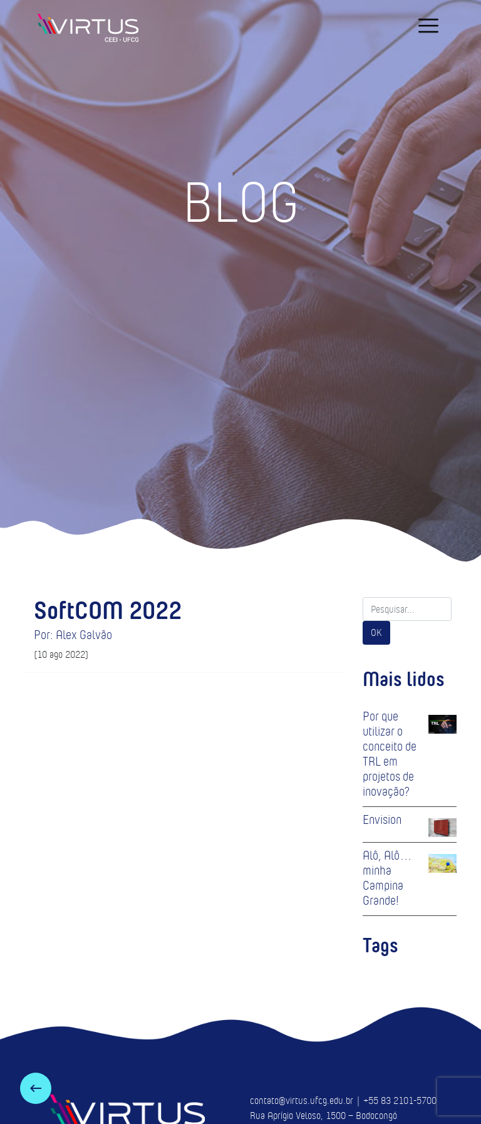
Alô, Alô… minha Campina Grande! (387, 878)
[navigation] (428, 26)
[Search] (407, 609)
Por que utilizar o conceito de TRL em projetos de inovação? (389, 754)
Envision (382, 819)
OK (376, 632)
